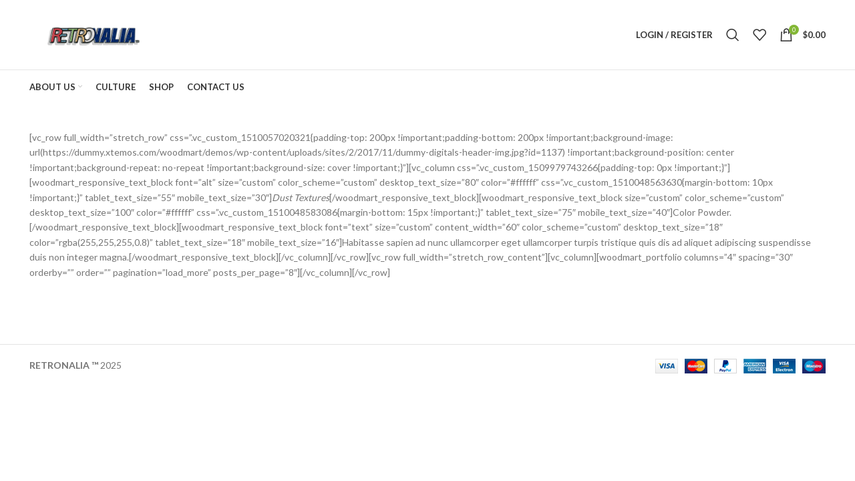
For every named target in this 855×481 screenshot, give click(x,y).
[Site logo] (92, 33)
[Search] (732, 34)
